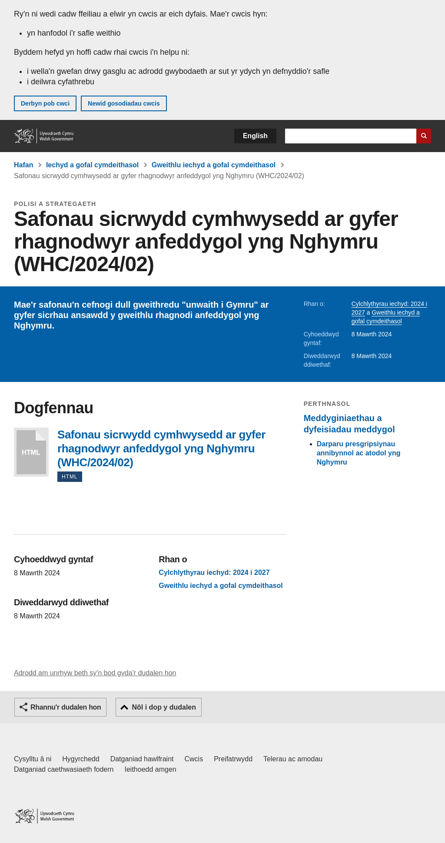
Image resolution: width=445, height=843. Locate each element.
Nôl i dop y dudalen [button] (164, 707)
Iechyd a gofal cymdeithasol (92, 165)
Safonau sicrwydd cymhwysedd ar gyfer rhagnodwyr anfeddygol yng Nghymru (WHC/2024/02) (31, 452)
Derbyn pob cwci (45, 103)
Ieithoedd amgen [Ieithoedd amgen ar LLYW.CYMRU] (150, 769)
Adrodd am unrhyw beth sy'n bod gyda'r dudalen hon (95, 673)
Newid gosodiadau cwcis (124, 103)
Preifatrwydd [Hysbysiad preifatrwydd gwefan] (233, 759)
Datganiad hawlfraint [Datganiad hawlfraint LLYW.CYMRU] (142, 759)
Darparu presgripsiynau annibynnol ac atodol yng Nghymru (359, 453)
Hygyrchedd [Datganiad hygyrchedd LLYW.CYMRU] (80, 759)
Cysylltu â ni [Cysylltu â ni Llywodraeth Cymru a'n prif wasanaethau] (32, 759)
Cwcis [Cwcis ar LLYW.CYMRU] (194, 759)
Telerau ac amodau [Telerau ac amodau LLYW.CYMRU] (292, 759)
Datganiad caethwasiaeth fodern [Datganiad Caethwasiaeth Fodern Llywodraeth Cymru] (64, 769)
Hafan (23, 165)
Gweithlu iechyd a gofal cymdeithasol (214, 165)
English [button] (255, 135)
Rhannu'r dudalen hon (65, 707)
